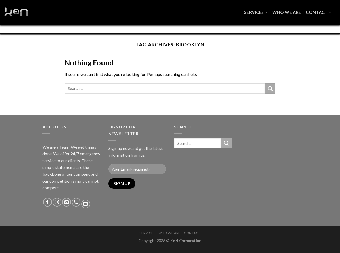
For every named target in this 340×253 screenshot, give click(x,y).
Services (255, 10)
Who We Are (286, 9)
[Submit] (270, 94)
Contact (318, 10)
